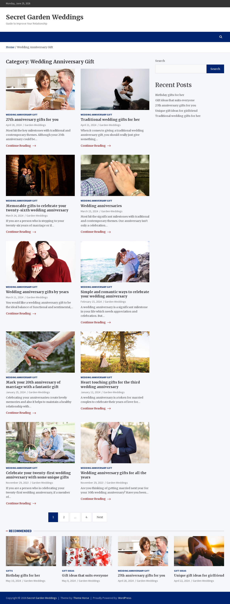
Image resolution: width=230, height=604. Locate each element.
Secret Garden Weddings (44, 17)
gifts (9, 570)
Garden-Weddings (35, 125)
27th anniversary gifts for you (32, 119)
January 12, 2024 (90, 392)
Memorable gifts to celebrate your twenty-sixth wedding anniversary (37, 208)
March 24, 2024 (14, 215)
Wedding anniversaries (101, 206)
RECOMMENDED (20, 531)
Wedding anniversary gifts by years (37, 292)
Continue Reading (21, 145)
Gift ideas (68, 570)
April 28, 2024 (14, 125)
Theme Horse (81, 598)
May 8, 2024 (69, 580)
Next (100, 517)
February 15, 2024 (91, 301)
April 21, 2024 (88, 125)
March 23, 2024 (89, 211)
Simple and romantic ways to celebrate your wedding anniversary (115, 294)
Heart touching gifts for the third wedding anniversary (110, 384)
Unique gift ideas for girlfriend (176, 111)
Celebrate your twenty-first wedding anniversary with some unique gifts (38, 475)
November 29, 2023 (17, 482)
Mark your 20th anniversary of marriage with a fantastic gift (33, 384)
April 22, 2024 (182, 580)
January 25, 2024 (15, 392)
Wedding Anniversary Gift (21, 114)
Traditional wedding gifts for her (110, 119)
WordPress (124, 598)
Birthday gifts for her (169, 95)
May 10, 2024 (13, 580)
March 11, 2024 (14, 297)
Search (160, 61)
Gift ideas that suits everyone (174, 100)
